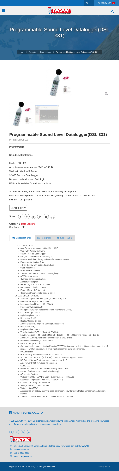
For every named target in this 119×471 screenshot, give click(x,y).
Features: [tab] (44, 237)
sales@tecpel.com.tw (23, 456)
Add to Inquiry (18, 207)
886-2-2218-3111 (21, 449)
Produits (32, 52)
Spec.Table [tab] (64, 237)
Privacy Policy (104, 466)
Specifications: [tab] (21, 237)
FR (88, 3)
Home (22, 52)
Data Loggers (46, 52)
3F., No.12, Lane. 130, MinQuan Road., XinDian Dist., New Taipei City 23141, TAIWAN (51, 446)
